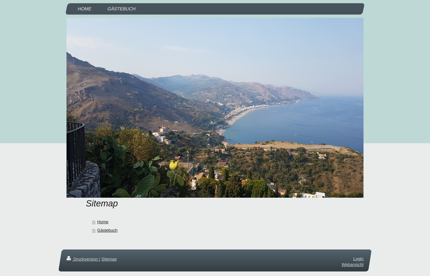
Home (102, 221)
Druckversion (83, 259)
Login (358, 258)
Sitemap (109, 259)
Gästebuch (107, 230)
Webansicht (352, 264)
